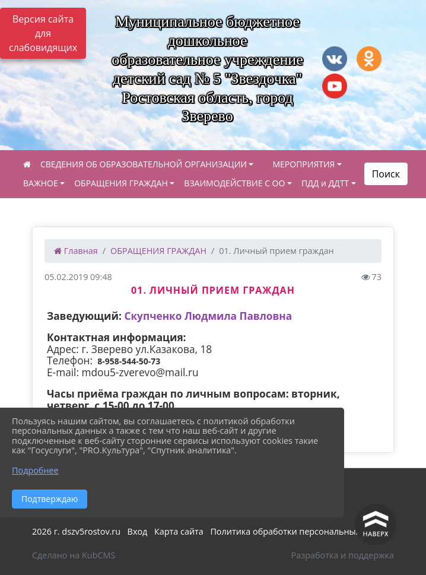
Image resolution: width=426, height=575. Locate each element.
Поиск (386, 173)
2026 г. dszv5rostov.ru (76, 531)
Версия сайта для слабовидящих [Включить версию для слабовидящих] (43, 33)
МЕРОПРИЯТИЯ (303, 164)
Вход (138, 531)
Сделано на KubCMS (73, 555)
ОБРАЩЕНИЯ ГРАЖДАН (121, 183)
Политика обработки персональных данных (302, 531)
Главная (76, 250)
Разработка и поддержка (342, 555)
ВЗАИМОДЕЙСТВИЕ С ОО (234, 183)
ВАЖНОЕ (40, 183)
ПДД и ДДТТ (325, 183)
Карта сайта (179, 531)
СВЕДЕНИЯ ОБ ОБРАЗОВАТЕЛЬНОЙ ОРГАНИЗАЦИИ (143, 164)
